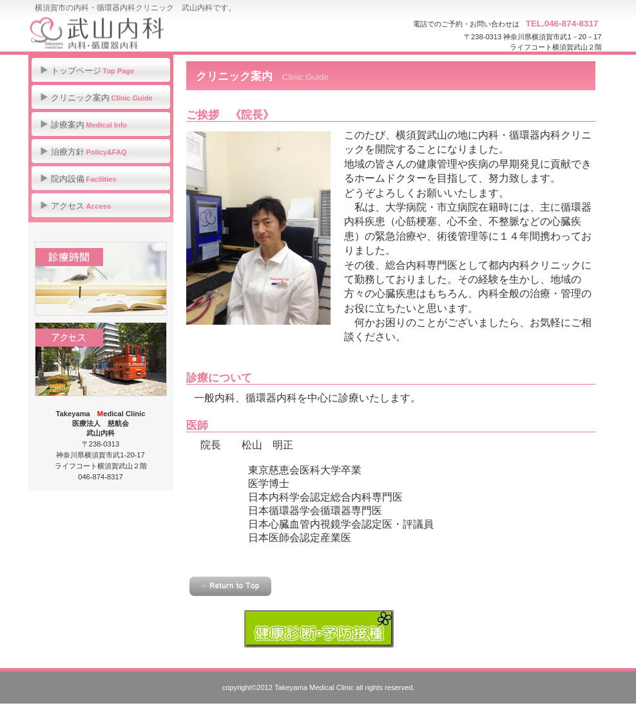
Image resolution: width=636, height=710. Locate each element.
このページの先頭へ (230, 586)
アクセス (101, 359)
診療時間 (101, 279)
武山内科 (157, 32)
